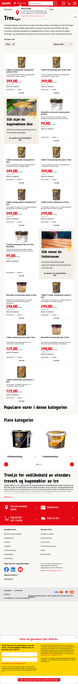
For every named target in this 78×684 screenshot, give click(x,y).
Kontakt (7, 590)
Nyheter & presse (47, 582)
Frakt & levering (10, 598)
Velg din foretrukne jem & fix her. (33, 16)
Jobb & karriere (46, 586)
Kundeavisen (9, 586)
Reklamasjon (9, 602)
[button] (37, 457)
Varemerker (8, 606)
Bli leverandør (46, 602)
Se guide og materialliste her (22, 139)
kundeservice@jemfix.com (53, 618)
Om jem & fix (45, 590)
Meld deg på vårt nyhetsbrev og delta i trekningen (39, 680)
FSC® (43, 598)
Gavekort (7, 594)
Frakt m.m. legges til (12, 86)
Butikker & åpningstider (13, 582)
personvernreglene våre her (53, 655)
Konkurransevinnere (48, 594)
